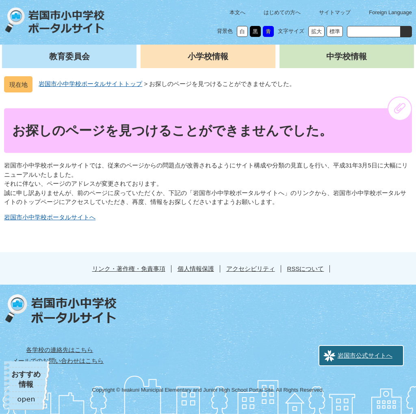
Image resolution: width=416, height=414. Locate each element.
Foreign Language (390, 12)
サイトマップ (335, 12)
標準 (334, 31)
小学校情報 (208, 56)
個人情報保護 (196, 268)
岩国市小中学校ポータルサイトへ (49, 217)
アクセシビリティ (250, 268)
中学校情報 (346, 56)
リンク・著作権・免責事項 (128, 268)
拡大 (316, 31)
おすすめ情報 (26, 379)
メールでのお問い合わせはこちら (58, 360)
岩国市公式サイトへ (365, 355)
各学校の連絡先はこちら (59, 349)
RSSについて (305, 268)
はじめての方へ (282, 12)
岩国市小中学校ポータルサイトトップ (90, 83)
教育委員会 (69, 56)
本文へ (237, 12)
